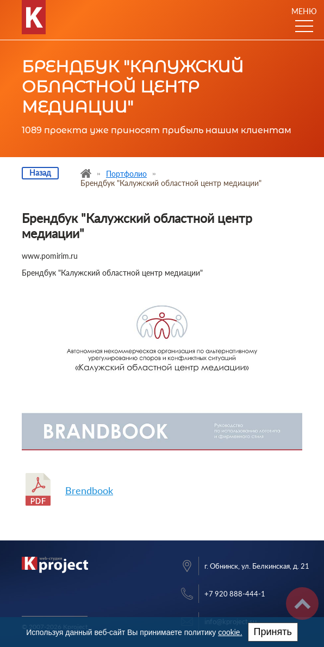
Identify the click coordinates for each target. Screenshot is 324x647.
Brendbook (89, 490)
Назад (40, 172)
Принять (273, 631)
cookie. (230, 632)
